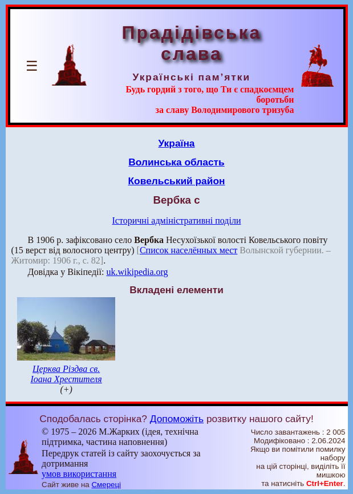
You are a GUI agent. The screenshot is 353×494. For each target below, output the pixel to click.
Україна (177, 143)
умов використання (79, 474)
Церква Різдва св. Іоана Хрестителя (66, 374)
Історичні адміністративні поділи (176, 220)
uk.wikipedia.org (137, 272)
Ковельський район (176, 181)
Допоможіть (177, 418)
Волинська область (176, 162)
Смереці (106, 484)
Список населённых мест (188, 250)
